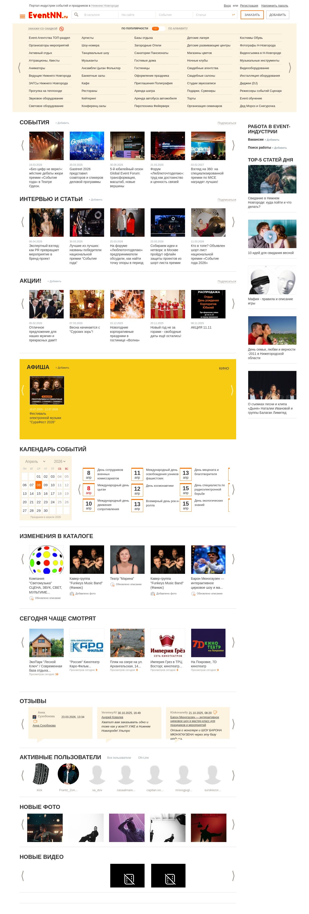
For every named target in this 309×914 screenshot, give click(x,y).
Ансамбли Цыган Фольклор (101, 68)
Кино (224, 368)
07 (32, 485)
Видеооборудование (254, 68)
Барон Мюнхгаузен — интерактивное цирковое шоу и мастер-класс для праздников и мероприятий (194, 721)
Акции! (30, 280)
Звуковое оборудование (46, 98)
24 (53, 502)
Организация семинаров (204, 106)
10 (53, 485)
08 (39, 485)
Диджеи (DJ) (249, 83)
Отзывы (33, 701)
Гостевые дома (145, 60)
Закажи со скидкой (42, 28)
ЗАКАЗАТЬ (252, 15)
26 (67, 502)
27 (25, 510)
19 (67, 493)
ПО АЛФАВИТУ (178, 28)
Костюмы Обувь (251, 38)
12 (67, 485)
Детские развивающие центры (208, 45)
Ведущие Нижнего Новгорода (50, 75)
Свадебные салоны (201, 75)
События (34, 122)
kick (39, 790)
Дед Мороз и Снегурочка (257, 106)
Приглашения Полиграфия (153, 83)
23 (46, 502)
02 (46, 476)
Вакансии (256, 139)
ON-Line (143, 757)
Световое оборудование (46, 106)
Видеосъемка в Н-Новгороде (260, 53)
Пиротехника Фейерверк (151, 106)
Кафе (85, 83)
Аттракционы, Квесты (44, 60)
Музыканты (90, 60)
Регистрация (249, 5)
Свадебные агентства (202, 68)
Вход (227, 5)
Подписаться (227, 123)
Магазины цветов (199, 53)
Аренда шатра (144, 91)
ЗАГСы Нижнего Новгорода (48, 83)
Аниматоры (37, 68)
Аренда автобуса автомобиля (155, 98)
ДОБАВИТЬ (277, 15)
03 (53, 476)
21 (32, 502)
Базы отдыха (143, 38)
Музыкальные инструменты (259, 60)
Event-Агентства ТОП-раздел (49, 38)
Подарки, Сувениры (201, 91)
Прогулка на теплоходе (45, 91)
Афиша (38, 367)
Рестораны (89, 91)
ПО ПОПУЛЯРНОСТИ (135, 28)
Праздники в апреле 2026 (46, 517)
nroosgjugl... (184, 790)
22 (39, 502)
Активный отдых (40, 53)
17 (53, 493)
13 (25, 493)
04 (60, 476)
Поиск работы (259, 147)
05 (67, 476)
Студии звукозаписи (201, 83)
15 (39, 493)
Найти (75, 14)
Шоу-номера (90, 45)
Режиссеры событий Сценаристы (263, 91)
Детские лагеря (198, 38)
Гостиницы (142, 68)
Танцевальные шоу (95, 53)
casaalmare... (126, 790)
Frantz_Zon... (68, 790)
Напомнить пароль (274, 5)
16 (46, 493)
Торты (191, 98)
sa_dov (97, 790)
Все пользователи (119, 757)
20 (25, 502)
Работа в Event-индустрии (269, 129)
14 (32, 493)
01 (39, 476)
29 (39, 510)
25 (60, 502)
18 (60, 493)
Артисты (88, 38)
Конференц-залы (94, 106)
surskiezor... (212, 790)
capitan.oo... (155, 790)
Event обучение (251, 98)
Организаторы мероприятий (49, 45)
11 (60, 485)
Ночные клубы (197, 60)
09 (46, 485)
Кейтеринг (89, 98)
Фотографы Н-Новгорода (258, 45)
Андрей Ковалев (112, 717)
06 (25, 485)
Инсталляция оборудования (260, 75)
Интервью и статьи (51, 199)
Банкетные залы (93, 75)
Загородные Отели (147, 45)
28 (32, 510)
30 (46, 510)
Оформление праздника (151, 75)
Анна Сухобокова (44, 725)
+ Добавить (62, 122)
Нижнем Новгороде (105, 5)
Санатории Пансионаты (151, 53)
